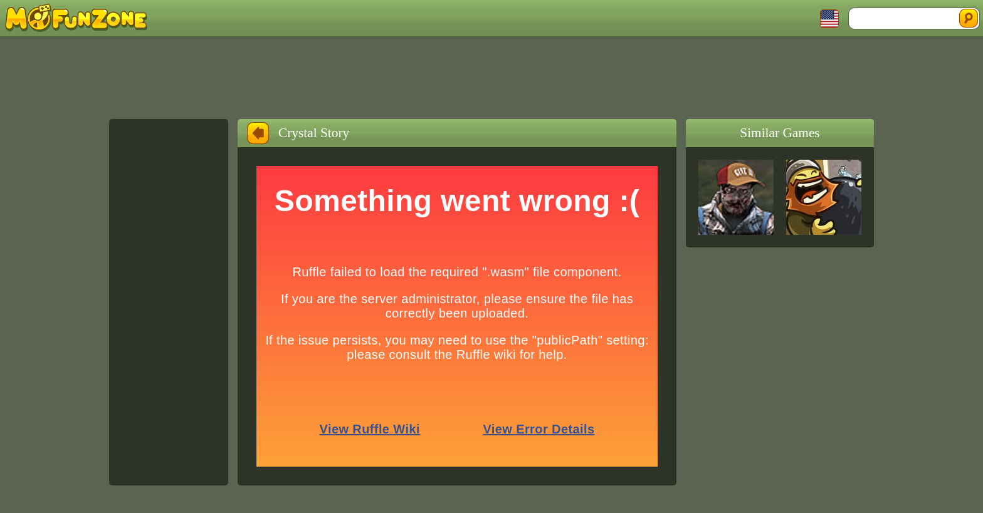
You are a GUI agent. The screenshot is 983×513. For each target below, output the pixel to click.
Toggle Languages (829, 18)
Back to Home (258, 133)
